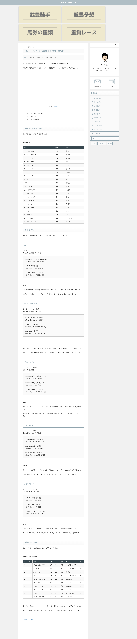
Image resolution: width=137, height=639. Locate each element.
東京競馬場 (97, 73)
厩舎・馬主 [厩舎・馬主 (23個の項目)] (101, 118)
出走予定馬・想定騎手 (36, 88)
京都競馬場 (97, 84)
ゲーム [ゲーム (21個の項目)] (93, 118)
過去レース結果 (34, 94)
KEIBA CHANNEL (68, 2)
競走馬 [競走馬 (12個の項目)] (110, 118)
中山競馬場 (97, 76)
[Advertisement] (53, 63)
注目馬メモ (32, 91)
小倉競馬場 (97, 108)
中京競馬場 (97, 88)
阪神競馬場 (97, 80)
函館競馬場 (97, 96)
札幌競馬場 (97, 92)
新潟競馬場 (97, 104)
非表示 (56, 81)
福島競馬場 (97, 100)
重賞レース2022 (28, 594)
